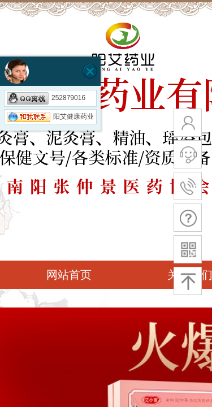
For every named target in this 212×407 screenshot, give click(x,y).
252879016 (46, 98)
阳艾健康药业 (50, 116)
